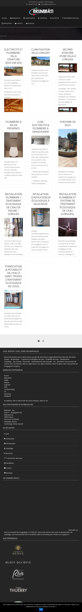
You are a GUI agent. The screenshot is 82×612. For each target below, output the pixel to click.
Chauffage (42, 18)
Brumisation (15, 18)
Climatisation (29, 18)
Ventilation (7, 23)
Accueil (4, 18)
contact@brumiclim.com (48, 4)
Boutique (30, 23)
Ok (41, 609)
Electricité (54, 18)
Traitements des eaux (70, 18)
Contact (19, 23)
